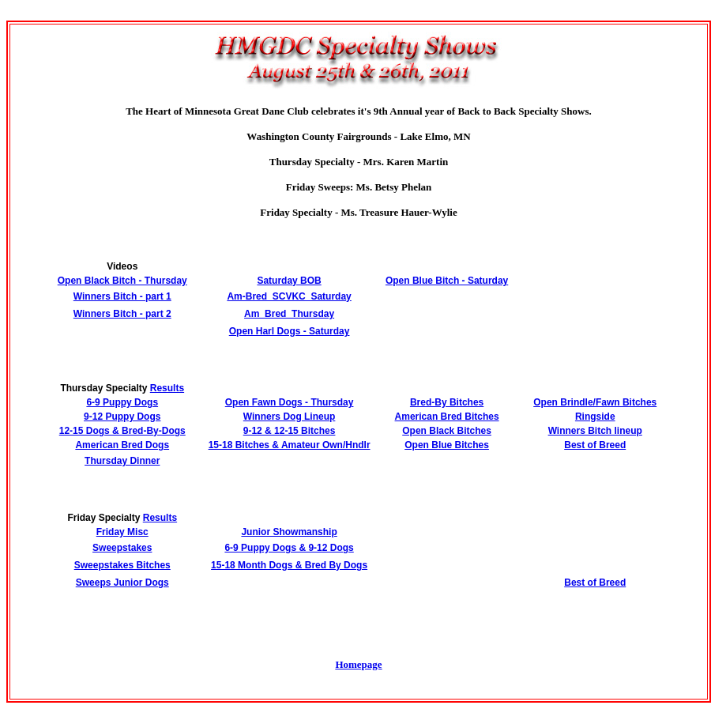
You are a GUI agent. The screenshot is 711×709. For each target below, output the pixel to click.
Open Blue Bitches (446, 445)
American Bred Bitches (447, 416)
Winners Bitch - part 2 (122, 313)
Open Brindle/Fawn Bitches (594, 402)
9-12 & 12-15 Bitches (289, 430)
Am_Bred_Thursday (289, 313)
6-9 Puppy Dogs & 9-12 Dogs (288, 547)
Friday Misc (122, 531)
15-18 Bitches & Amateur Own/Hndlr (290, 445)
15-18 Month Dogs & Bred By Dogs (289, 565)
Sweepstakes (122, 547)
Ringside (595, 416)
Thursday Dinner (122, 460)
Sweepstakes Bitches (122, 565)
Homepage (358, 664)
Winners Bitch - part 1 (122, 296)
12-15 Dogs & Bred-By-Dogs (122, 430)
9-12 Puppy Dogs (122, 416)
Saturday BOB (289, 280)
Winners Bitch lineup (595, 430)
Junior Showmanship (289, 531)
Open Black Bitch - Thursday (122, 280)
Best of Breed (595, 445)
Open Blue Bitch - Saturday (447, 280)
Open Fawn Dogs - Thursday (289, 402)
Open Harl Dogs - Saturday (289, 331)
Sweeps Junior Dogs (122, 582)
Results (167, 388)
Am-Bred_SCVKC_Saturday (289, 296)
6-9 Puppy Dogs (122, 402)
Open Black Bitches (446, 430)
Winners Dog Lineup (289, 416)
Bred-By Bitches (446, 402)
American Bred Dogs (122, 445)
